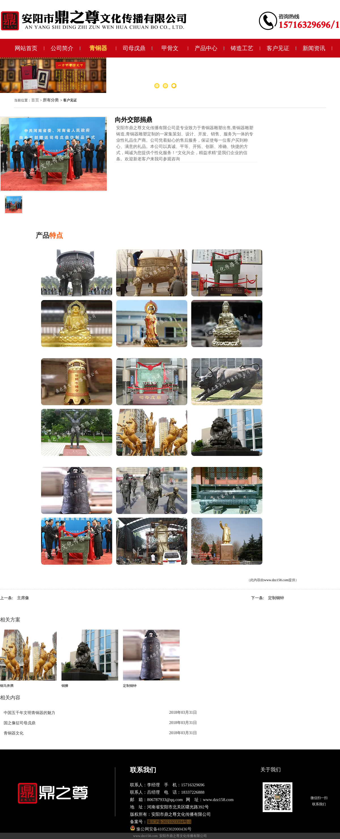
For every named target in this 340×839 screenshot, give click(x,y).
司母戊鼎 (134, 48)
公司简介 (62, 48)
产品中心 (206, 48)
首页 (35, 100)
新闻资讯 (314, 48)
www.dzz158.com (276, 580)
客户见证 (278, 48)
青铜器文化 (14, 733)
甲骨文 (170, 48)
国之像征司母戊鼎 (19, 723)
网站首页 (26, 48)
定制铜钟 (276, 598)
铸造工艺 (242, 48)
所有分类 (51, 100)
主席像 (23, 598)
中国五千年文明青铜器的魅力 (29, 713)
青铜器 (98, 48)
